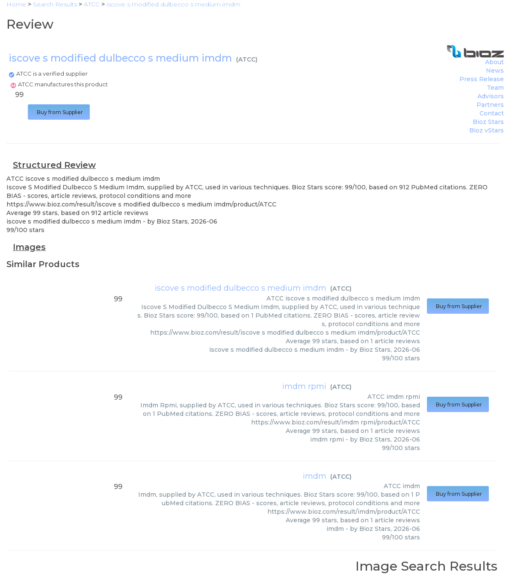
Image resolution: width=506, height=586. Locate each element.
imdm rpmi (304, 386)
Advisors (490, 96)
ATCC (246, 59)
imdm (314, 476)
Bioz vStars (486, 130)
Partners (490, 105)
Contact (491, 113)
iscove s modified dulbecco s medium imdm (240, 288)
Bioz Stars (488, 122)
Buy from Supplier (59, 112)
